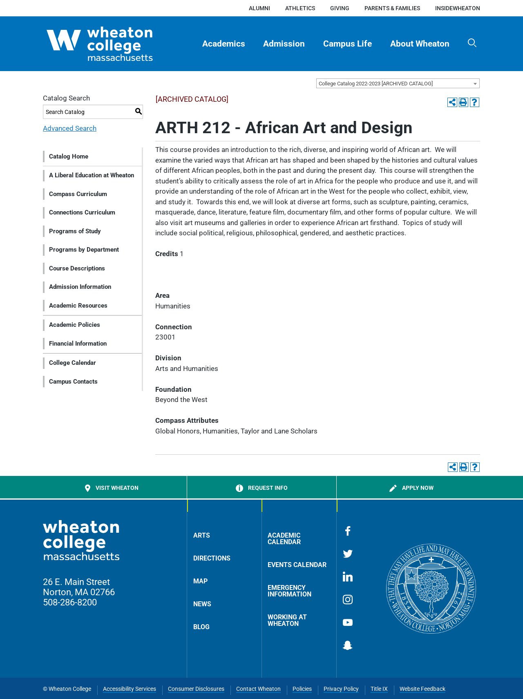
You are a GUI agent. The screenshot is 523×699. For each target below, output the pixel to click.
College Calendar (72, 362)
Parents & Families (392, 8)
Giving (339, 8)
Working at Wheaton (287, 620)
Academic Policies (74, 324)
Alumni (259, 8)
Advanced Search (69, 128)
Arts (201, 535)
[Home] (114, 44)
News (202, 604)
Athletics (300, 8)
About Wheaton (419, 44)
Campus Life (347, 44)
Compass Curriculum (78, 194)
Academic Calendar (284, 539)
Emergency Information (289, 591)
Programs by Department (84, 249)
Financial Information (78, 343)
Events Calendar (297, 565)
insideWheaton (457, 8)
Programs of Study (75, 231)
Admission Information (80, 286)
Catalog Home (68, 156)
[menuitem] (223, 43)
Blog (201, 627)
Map (200, 581)
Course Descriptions (77, 268)
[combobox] (398, 83)
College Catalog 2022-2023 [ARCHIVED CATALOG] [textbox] (376, 83)
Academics (223, 44)
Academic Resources (78, 305)
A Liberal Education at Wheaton (91, 175)
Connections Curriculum (82, 212)
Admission (284, 44)
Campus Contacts (73, 381)
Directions (211, 558)
